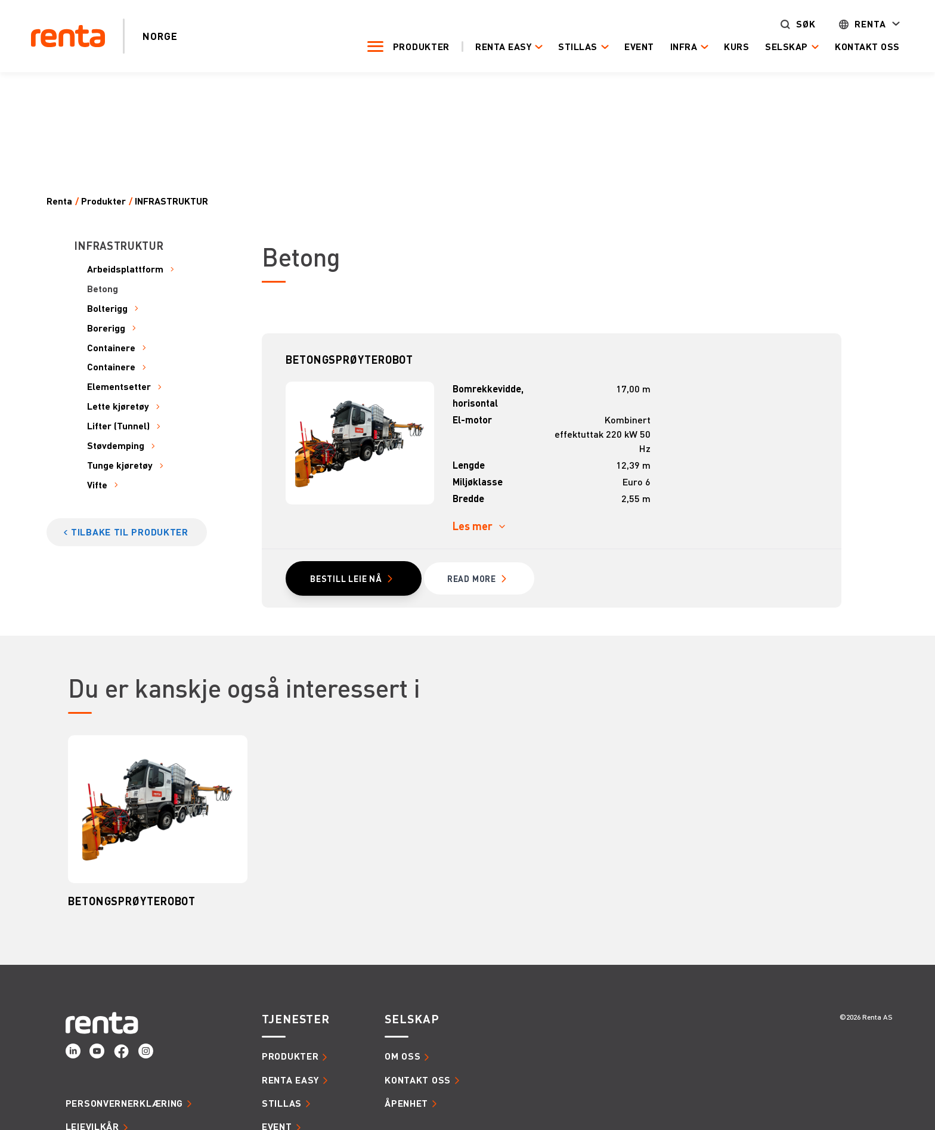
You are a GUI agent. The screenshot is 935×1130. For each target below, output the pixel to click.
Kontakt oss (860, 46)
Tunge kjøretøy (120, 465)
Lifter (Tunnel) (118, 426)
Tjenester (296, 1020)
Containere (111, 348)
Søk (799, 24)
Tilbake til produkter (129, 532)
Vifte (97, 485)
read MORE (473, 579)
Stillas (571, 46)
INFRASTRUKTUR (171, 201)
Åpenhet (406, 1104)
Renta (864, 24)
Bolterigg (107, 309)
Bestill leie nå (347, 579)
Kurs (729, 46)
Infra (677, 46)
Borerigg (106, 328)
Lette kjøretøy (118, 406)
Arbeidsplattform (125, 269)
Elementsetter (119, 387)
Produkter (414, 46)
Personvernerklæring (124, 1104)
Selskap (779, 46)
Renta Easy (497, 46)
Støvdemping (115, 446)
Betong (102, 289)
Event (633, 46)
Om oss (402, 1057)
